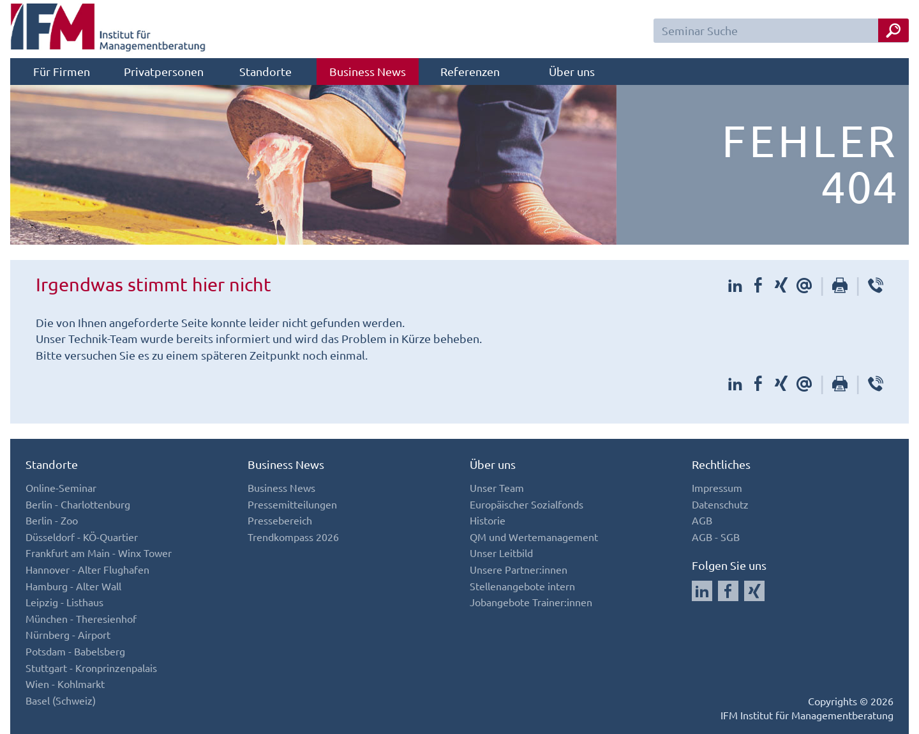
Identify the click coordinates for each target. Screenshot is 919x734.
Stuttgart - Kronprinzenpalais (91, 667)
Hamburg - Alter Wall (73, 585)
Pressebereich (280, 520)
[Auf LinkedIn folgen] (702, 591)
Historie (487, 520)
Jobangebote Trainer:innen (531, 601)
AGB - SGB (716, 536)
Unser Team (497, 487)
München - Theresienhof (81, 618)
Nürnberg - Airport (68, 634)
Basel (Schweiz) (61, 700)
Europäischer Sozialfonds (526, 504)
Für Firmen (61, 71)
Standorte (265, 71)
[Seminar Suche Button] (893, 30)
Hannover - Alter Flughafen (87, 569)
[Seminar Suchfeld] (781, 31)
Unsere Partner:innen (518, 569)
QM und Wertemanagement (534, 536)
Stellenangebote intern (522, 585)
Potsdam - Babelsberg (75, 651)
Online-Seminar (61, 487)
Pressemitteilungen (292, 504)
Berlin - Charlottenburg (78, 504)
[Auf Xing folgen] (754, 591)
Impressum (717, 487)
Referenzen (470, 71)
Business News (367, 71)
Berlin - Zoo (52, 520)
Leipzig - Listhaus (64, 601)
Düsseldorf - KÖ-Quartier (82, 536)
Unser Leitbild (501, 552)
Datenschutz (720, 504)
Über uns (572, 71)
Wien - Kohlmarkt (65, 683)
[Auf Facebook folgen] (728, 591)
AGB (702, 520)
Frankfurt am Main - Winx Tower (99, 552)
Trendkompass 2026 (293, 536)
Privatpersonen (164, 71)
